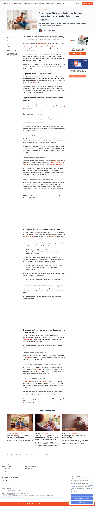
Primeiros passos (18, 3)
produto (35, 82)
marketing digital (42, 43)
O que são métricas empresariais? (12, 41)
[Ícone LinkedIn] (12, 480)
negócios (48, 45)
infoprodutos (43, 381)
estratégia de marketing (43, 139)
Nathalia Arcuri (29, 236)
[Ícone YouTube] (6, 480)
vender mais (26, 357)
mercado (55, 160)
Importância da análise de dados (13, 45)
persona (43, 119)
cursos (30, 381)
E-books (25, 381)
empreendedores (39, 54)
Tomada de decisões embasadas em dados (12, 49)
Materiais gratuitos (50, 3)
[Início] (7, 3)
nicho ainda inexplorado (56, 164)
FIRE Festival (53, 236)
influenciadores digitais (46, 47)
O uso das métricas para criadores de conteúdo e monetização (13, 54)
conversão (40, 130)
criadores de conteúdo (29, 339)
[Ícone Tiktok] (9, 480)
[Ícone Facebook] (18, 480)
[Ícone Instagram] (3, 480)
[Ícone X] (15, 480)
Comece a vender (28, 3)
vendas (54, 139)
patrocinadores (38, 369)
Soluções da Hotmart (39, 3)
